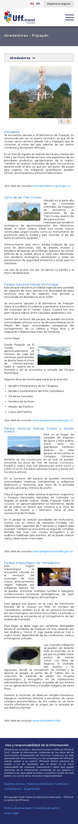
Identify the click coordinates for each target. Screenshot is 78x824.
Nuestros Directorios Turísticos (47, 783)
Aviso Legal (11, 813)
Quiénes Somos (14, 783)
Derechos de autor (46, 808)
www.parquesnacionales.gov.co (52, 420)
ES (32, 3)
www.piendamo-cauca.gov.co (51, 185)
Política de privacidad (17, 808)
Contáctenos (12, 788)
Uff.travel (24, 800)
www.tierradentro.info (46, 720)
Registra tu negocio (59, 4)
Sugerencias (32, 788)
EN (38, 3)
